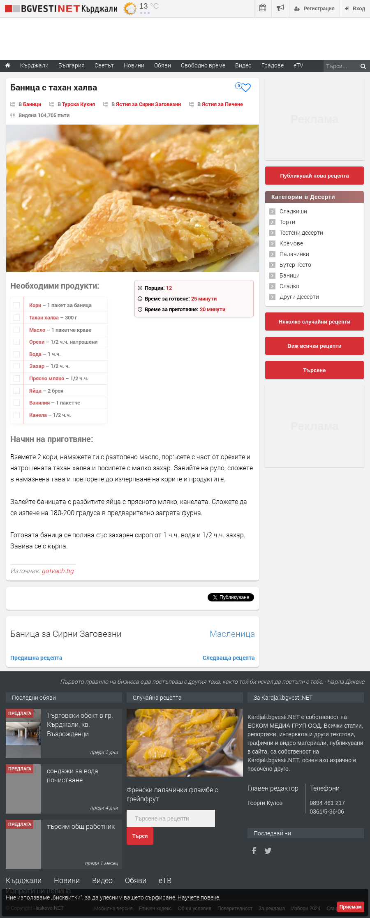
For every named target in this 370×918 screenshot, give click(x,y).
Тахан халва (44, 317)
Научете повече (198, 897)
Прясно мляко (47, 378)
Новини (134, 65)
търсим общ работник (81, 826)
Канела (38, 415)
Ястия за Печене (222, 104)
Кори (35, 305)
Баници (32, 104)
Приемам (351, 907)
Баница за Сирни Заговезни (66, 633)
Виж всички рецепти (314, 346)
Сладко (289, 286)
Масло (37, 329)
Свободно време (203, 65)
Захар (37, 366)
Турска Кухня (78, 104)
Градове (272, 65)
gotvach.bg (58, 571)
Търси (140, 836)
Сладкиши (293, 211)
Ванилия (40, 402)
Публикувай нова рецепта (314, 176)
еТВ (165, 880)
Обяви (135, 880)
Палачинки (294, 254)
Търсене (314, 370)
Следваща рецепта (229, 657)
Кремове (291, 243)
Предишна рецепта (36, 657)
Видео (102, 880)
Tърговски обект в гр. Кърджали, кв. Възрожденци (80, 724)
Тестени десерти (301, 232)
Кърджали (24, 880)
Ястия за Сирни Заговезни (148, 104)
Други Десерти (299, 297)
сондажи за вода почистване (72, 775)
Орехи (37, 341)
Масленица (232, 634)
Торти (287, 222)
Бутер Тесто (295, 264)
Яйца (36, 390)
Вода (36, 354)
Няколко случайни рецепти (314, 322)
